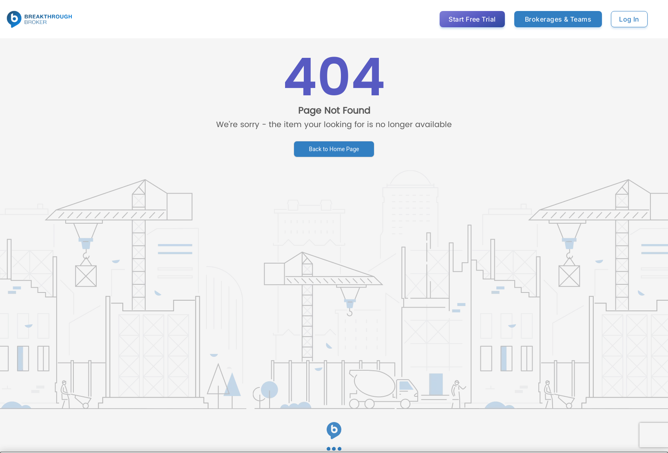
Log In (629, 19)
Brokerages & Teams (558, 19)
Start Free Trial (472, 19)
